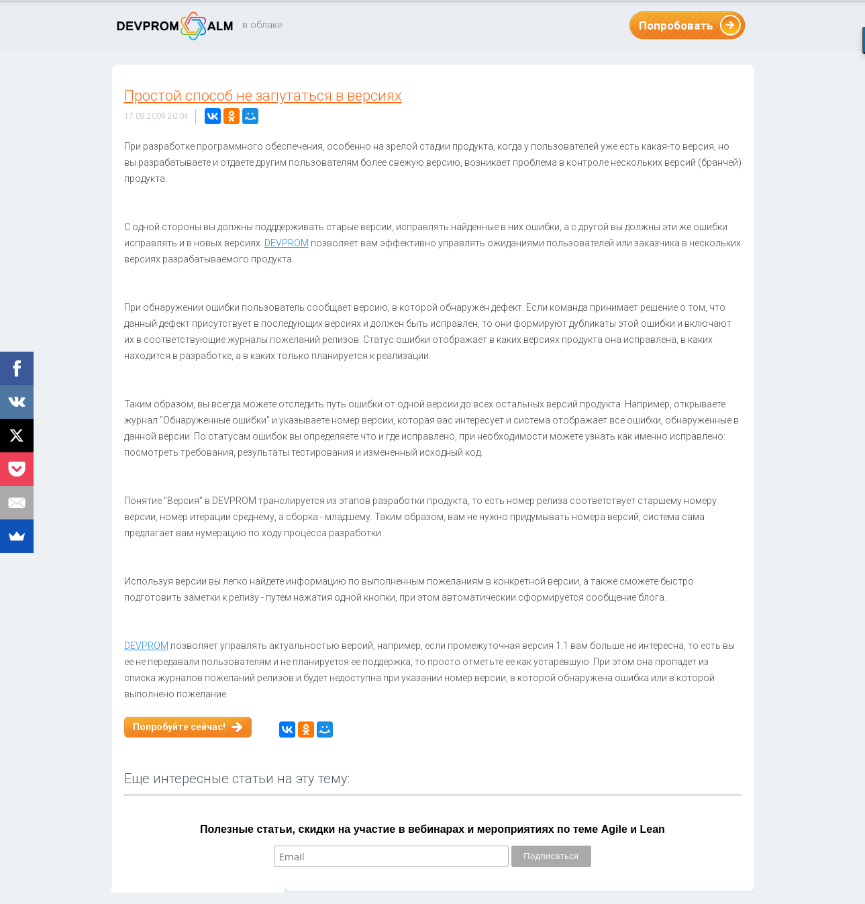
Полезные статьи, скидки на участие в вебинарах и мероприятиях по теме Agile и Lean (432, 829)
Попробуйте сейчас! (179, 726)
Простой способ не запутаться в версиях (263, 95)
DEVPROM (286, 243)
